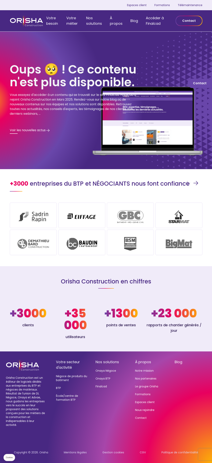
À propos (116, 21)
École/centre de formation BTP (67, 398)
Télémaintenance (190, 5)
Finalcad (101, 386)
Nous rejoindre (144, 410)
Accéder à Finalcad (155, 21)
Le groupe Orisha (146, 386)
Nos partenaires (145, 378)
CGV (143, 452)
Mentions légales (75, 452)
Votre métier (72, 21)
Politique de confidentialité (179, 452)
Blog (134, 20)
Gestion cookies (113, 452)
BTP (58, 388)
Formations (162, 5)
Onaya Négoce (106, 371)
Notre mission (144, 371)
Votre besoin (52, 21)
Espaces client (137, 5)
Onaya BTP (103, 378)
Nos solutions (94, 21)
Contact (189, 20)
